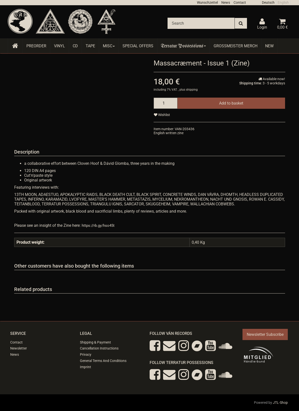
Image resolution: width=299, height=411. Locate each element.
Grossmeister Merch (235, 46)
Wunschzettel (207, 2)
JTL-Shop (280, 403)
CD (75, 46)
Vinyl (59, 46)
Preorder (36, 46)
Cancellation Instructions (99, 348)
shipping (192, 89)
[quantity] (166, 103)
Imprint (85, 367)
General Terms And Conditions (103, 361)
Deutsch (268, 2)
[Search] (201, 23)
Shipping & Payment (95, 342)
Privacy (85, 354)
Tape (90, 46)
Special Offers (137, 46)
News (225, 2)
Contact (240, 2)
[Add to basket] (231, 103)
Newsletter (18, 348)
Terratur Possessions (183, 46)
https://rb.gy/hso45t (98, 225)
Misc (109, 46)
